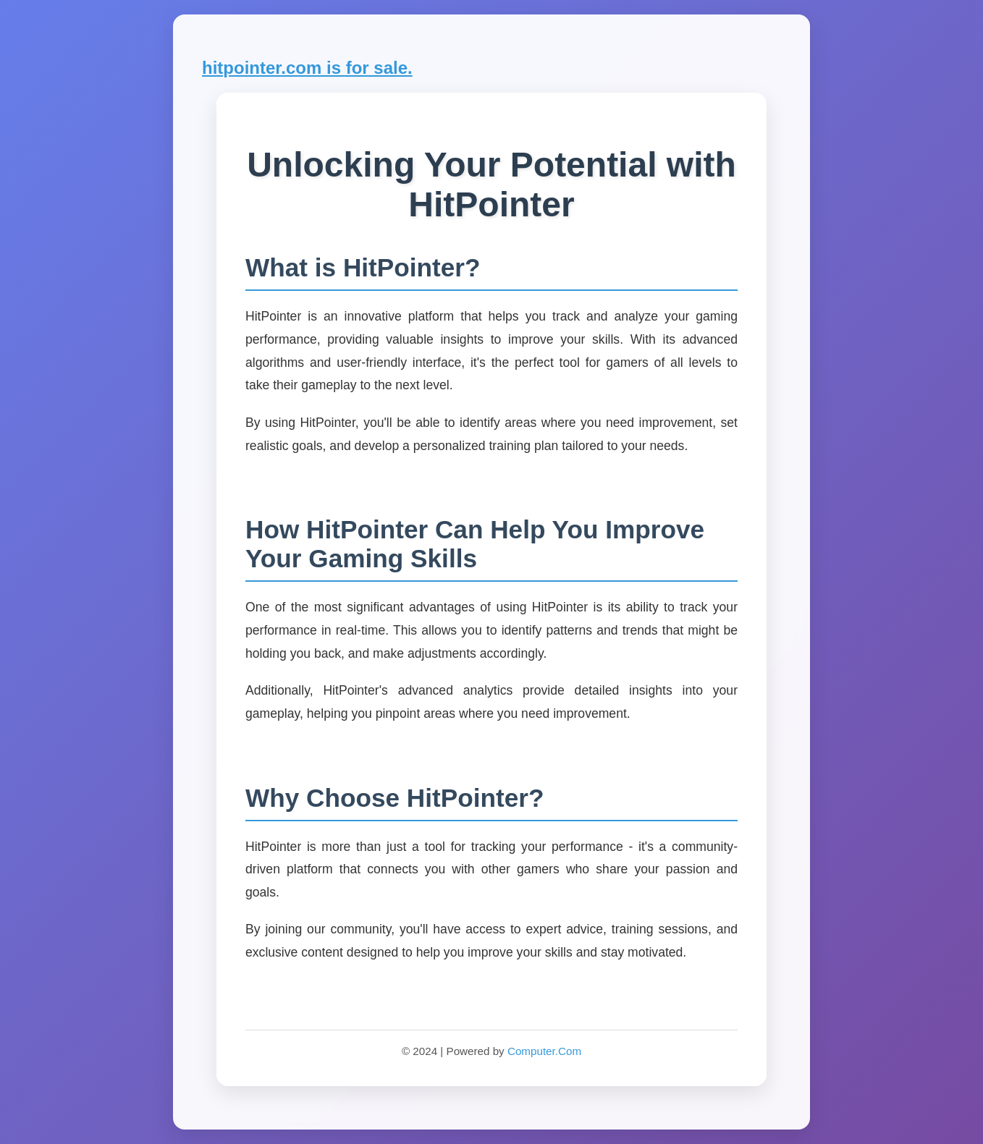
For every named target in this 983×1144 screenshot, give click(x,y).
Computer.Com (544, 1051)
